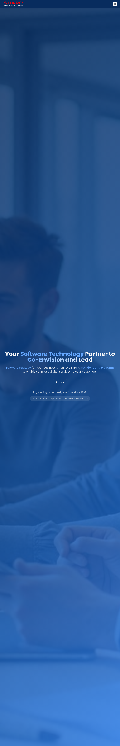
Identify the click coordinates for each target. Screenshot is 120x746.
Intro (60, 382)
